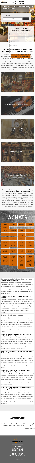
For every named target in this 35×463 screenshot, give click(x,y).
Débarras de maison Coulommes (25, 426)
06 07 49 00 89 (19, 3)
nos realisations (7, 25)
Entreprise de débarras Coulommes (32, 426)
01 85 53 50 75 (19, 1)
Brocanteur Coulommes (18, 424)
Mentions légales (17, 457)
